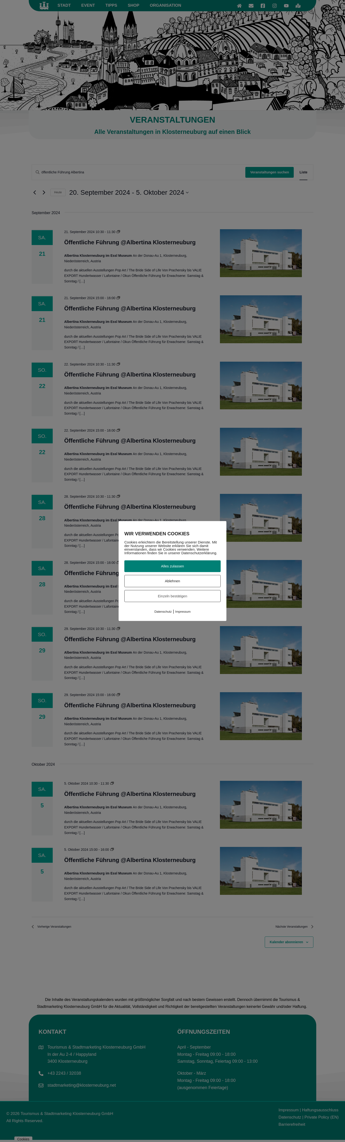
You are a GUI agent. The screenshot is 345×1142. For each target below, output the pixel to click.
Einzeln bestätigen (172, 596)
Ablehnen (172, 581)
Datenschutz (163, 611)
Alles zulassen (172, 566)
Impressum (182, 611)
